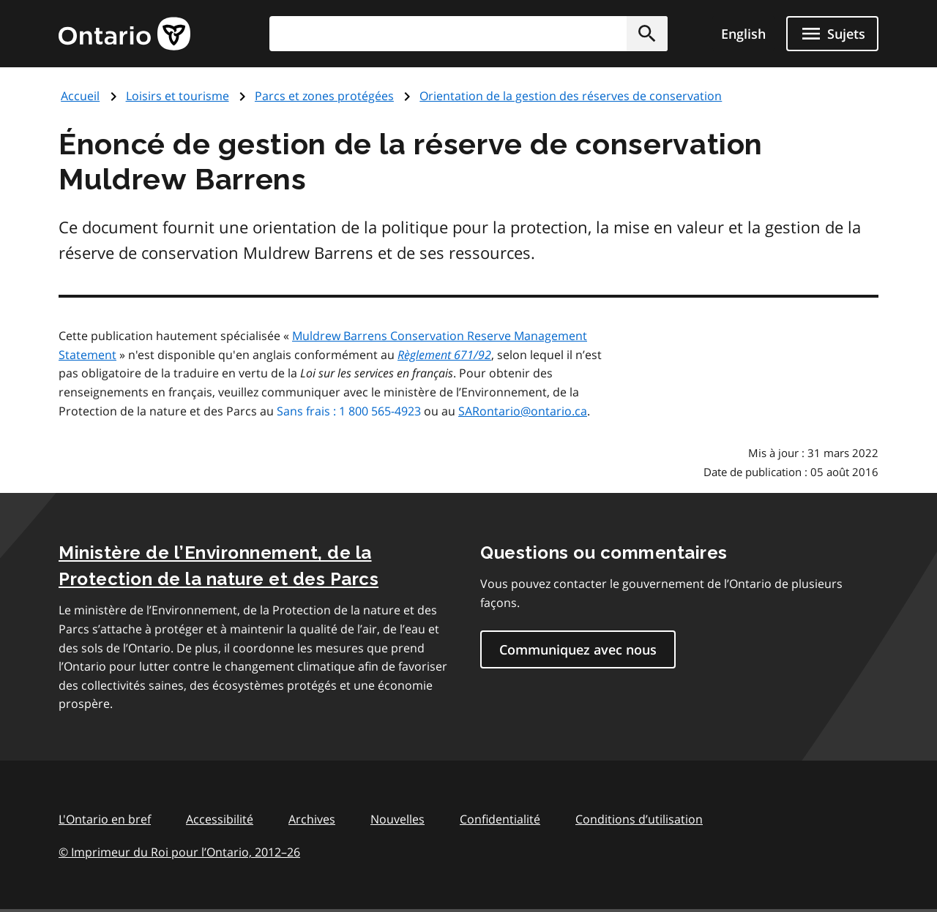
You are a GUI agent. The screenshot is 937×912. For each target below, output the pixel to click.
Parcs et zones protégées (324, 96)
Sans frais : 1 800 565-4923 (349, 411)
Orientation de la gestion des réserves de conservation (570, 96)
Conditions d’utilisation (639, 819)
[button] (647, 33)
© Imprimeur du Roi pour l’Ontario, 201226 (179, 851)
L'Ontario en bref (105, 819)
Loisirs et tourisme (177, 96)
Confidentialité (500, 819)
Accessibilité (219, 819)
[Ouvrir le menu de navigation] (832, 33)
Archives (311, 819)
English (743, 33)
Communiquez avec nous (578, 649)
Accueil (80, 96)
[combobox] (468, 33)
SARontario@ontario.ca (522, 411)
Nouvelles (397, 819)
